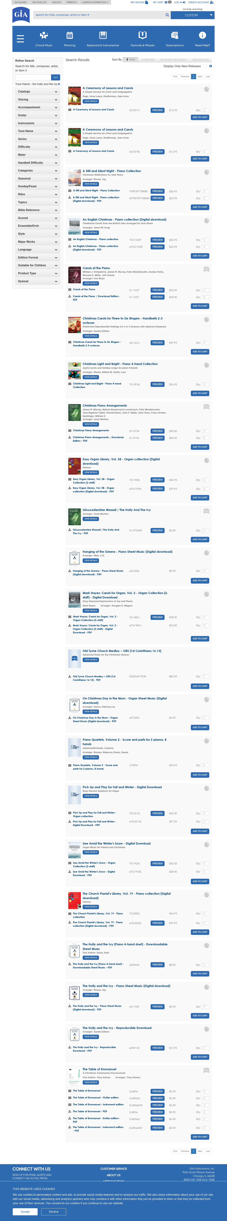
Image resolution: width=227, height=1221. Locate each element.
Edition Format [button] (37, 257)
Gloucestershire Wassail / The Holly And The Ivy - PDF (96, 531)
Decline (53, 1211)
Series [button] (37, 138)
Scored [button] (37, 218)
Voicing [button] (37, 99)
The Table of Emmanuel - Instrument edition (98, 1104)
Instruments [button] (37, 123)
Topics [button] (37, 202)
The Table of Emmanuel (99, 1069)
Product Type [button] (37, 273)
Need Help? (202, 38)
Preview (158, 110)
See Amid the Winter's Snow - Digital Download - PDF (94, 873)
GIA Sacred (20, 2)
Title (130, 59)
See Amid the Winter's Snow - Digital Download (117, 843)
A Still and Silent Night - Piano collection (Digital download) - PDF (96, 199)
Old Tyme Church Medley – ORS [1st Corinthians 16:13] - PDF (94, 678)
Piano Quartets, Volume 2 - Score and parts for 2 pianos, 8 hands (95, 767)
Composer (147, 59)
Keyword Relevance (173, 59)
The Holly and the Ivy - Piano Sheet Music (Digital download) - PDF (97, 1007)
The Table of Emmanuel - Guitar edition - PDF (96, 1120)
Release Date (201, 59)
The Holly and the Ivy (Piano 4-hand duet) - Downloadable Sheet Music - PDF (98, 965)
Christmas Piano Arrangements (105, 405)
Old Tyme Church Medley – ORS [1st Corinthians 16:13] (122, 650)
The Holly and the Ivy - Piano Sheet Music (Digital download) (126, 986)
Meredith (71, 2)
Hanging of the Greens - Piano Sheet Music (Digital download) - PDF (98, 572)
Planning (69, 38)
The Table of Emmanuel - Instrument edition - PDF (98, 1129)
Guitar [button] (37, 115)
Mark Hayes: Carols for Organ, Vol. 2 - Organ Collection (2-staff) (95, 618)
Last (208, 76)
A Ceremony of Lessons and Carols (108, 88)
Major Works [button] (37, 241)
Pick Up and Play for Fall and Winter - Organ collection (94, 814)
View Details (91, 101)
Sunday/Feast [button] (37, 186)
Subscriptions (175, 38)
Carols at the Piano (96, 268)
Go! (55, 77)
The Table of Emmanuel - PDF (90, 1111)
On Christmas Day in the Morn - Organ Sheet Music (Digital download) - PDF (95, 719)
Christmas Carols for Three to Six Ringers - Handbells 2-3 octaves (97, 343)
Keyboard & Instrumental (103, 38)
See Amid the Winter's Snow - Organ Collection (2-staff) (94, 864)
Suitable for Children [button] (37, 265)
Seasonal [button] (37, 178)
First (175, 76)
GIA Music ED (39, 2)
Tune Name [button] (37, 131)
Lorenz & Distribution (95, 2)
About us (113, 1175)
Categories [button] (37, 170)
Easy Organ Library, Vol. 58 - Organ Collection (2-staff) (93, 480)
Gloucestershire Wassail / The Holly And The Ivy (117, 509)
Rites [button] (37, 194)
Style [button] (37, 233)
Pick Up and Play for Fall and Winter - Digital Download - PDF (94, 823)
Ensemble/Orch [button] (37, 225)
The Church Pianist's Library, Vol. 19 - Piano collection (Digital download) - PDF (98, 924)
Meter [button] (37, 154)
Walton (56, 2)
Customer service (113, 1169)
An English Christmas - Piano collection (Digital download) (124, 219)
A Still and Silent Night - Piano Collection (112, 171)
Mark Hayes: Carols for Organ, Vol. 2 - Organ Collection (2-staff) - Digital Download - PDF (95, 629)
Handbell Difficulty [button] (37, 162)
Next (200, 76)
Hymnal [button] (37, 281)
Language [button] (37, 249)
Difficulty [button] (37, 146)
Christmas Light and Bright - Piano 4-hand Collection (120, 363)
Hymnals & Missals (142, 38)
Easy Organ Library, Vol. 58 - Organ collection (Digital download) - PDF (93, 489)
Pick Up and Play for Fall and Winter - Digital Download (122, 787)
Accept (25, 1211)
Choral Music (43, 38)
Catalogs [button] (37, 91)
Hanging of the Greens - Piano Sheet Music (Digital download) (127, 551)
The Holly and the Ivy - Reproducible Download (117, 1027)
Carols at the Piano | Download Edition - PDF (96, 298)
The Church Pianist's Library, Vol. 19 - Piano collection (98, 915)
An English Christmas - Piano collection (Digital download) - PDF (95, 247)
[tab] (37, 91)
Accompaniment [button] (37, 107)
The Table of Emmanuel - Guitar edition (96, 1097)
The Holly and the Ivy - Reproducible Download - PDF (94, 1049)
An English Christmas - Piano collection (95, 239)
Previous (185, 76)
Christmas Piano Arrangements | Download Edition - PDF (98, 439)
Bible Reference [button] (37, 210)
